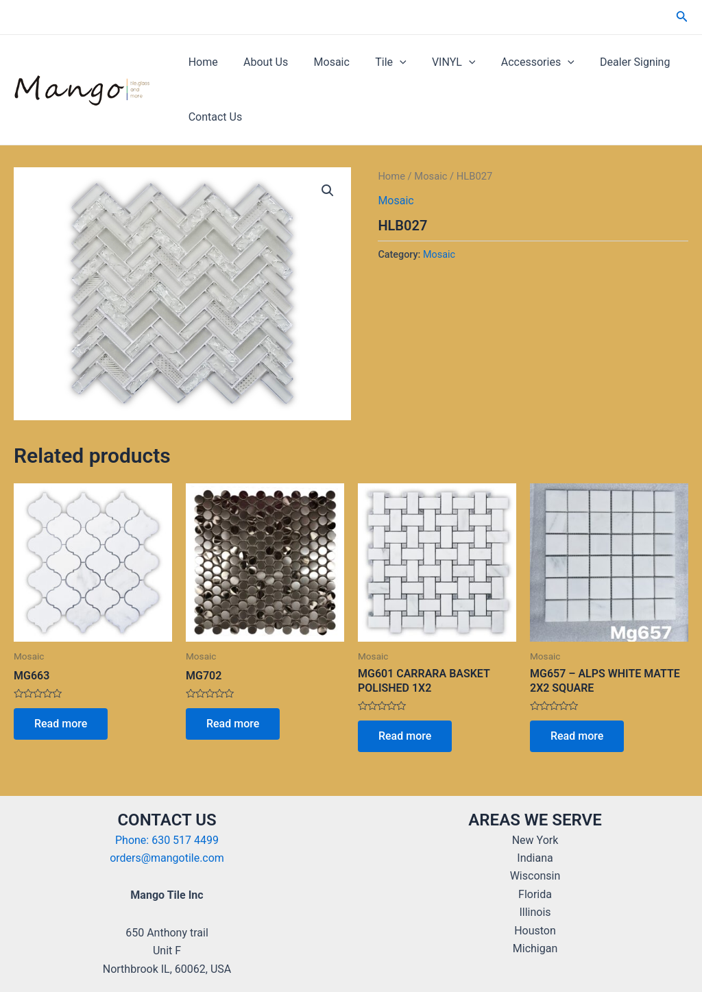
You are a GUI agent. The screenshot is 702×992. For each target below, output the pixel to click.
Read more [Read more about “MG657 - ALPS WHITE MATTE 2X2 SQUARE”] (576, 735)
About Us (260, 62)
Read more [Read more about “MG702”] (232, 723)
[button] (327, 190)
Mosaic (322, 62)
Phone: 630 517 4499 (167, 840)
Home (201, 62)
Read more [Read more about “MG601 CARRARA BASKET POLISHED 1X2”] (404, 735)
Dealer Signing (611, 62)
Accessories (518, 62)
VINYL (437, 62)
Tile (378, 62)
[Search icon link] (682, 17)
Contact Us (213, 116)
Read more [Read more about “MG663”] (60, 723)
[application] (387, 62)
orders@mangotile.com (167, 857)
